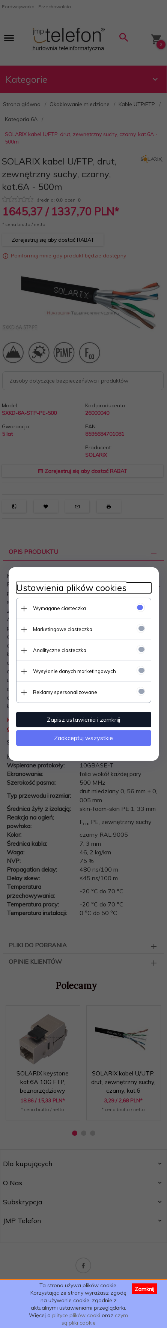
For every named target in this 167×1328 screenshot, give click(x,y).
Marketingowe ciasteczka (62, 629)
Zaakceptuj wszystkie (83, 738)
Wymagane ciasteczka (59, 608)
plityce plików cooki (76, 1315)
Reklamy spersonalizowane (65, 692)
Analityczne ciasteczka (59, 650)
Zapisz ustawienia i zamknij (83, 719)
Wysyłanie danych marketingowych (74, 671)
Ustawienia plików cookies (71, 587)
